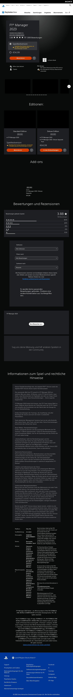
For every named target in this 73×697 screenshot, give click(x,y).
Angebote (47, 11)
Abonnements (58, 11)
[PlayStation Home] (3, 5)
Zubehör (29, 5)
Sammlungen (37, 11)
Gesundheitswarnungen (43, 584)
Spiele (7, 5)
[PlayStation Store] (10, 10)
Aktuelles (27, 11)
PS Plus (22, 5)
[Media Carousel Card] (17, 84)
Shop (40, 5)
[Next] (69, 84)
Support (46, 5)
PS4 (17, 5)
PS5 (12, 5)
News (34, 5)
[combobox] (36, 247)
